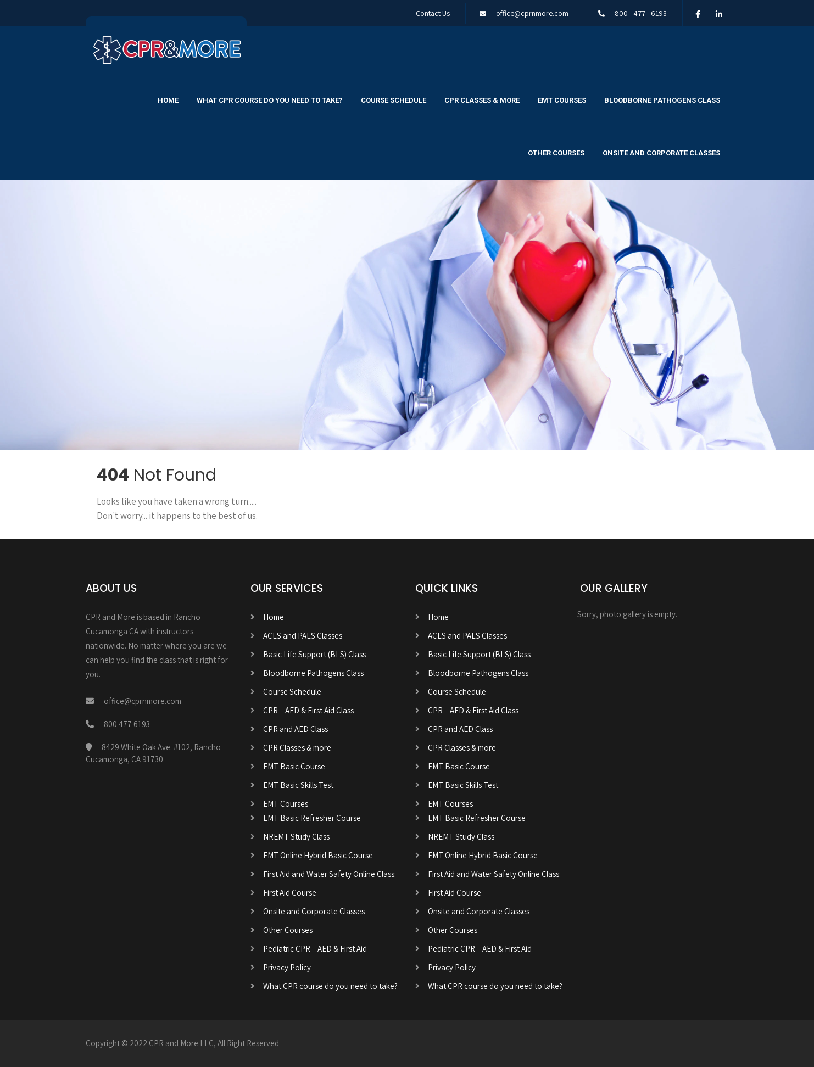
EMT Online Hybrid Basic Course (318, 855)
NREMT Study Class (296, 836)
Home (168, 100)
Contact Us (433, 13)
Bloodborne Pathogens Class (662, 100)
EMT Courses (562, 100)
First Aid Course (289, 892)
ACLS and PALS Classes (302, 635)
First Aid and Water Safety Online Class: (329, 874)
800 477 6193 (127, 724)
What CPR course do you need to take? (270, 100)
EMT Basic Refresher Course (312, 818)
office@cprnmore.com (532, 13)
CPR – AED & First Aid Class (308, 710)
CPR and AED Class (295, 729)
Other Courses (556, 153)
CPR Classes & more (482, 100)
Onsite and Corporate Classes (661, 153)
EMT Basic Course (294, 766)
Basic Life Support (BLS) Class (314, 654)
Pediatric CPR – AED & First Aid (315, 948)
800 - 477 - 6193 (641, 13)
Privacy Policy (287, 967)
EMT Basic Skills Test (298, 785)
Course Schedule (393, 100)
